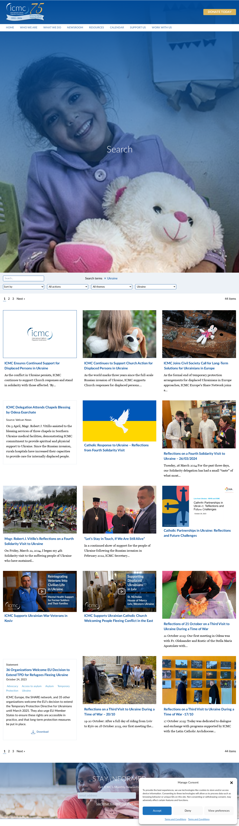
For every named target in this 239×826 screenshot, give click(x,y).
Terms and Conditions (175, 819)
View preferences (219, 810)
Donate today (220, 11)
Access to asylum (32, 686)
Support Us (138, 27)
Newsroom (75, 27)
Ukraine (26, 690)
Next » (21, 298)
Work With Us (162, 27)
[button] (231, 783)
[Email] (107, 795)
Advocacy (12, 686)
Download (40, 732)
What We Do (52, 27)
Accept (157, 810)
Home (10, 27)
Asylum (49, 686)
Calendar (117, 27)
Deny (188, 810)
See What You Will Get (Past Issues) (119, 803)
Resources (96, 27)
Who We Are (28, 27)
